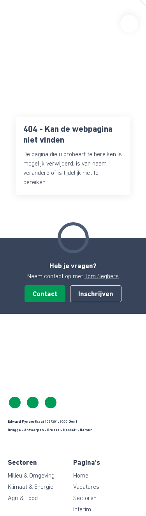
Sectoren (85, 498)
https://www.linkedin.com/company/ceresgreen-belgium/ (51, 403)
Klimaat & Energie (30, 487)
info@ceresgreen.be (33, 403)
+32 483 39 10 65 (15, 403)
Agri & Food (23, 498)
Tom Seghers (101, 277)
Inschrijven (95, 294)
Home (80, 476)
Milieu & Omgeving (31, 476)
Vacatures (86, 487)
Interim (82, 510)
